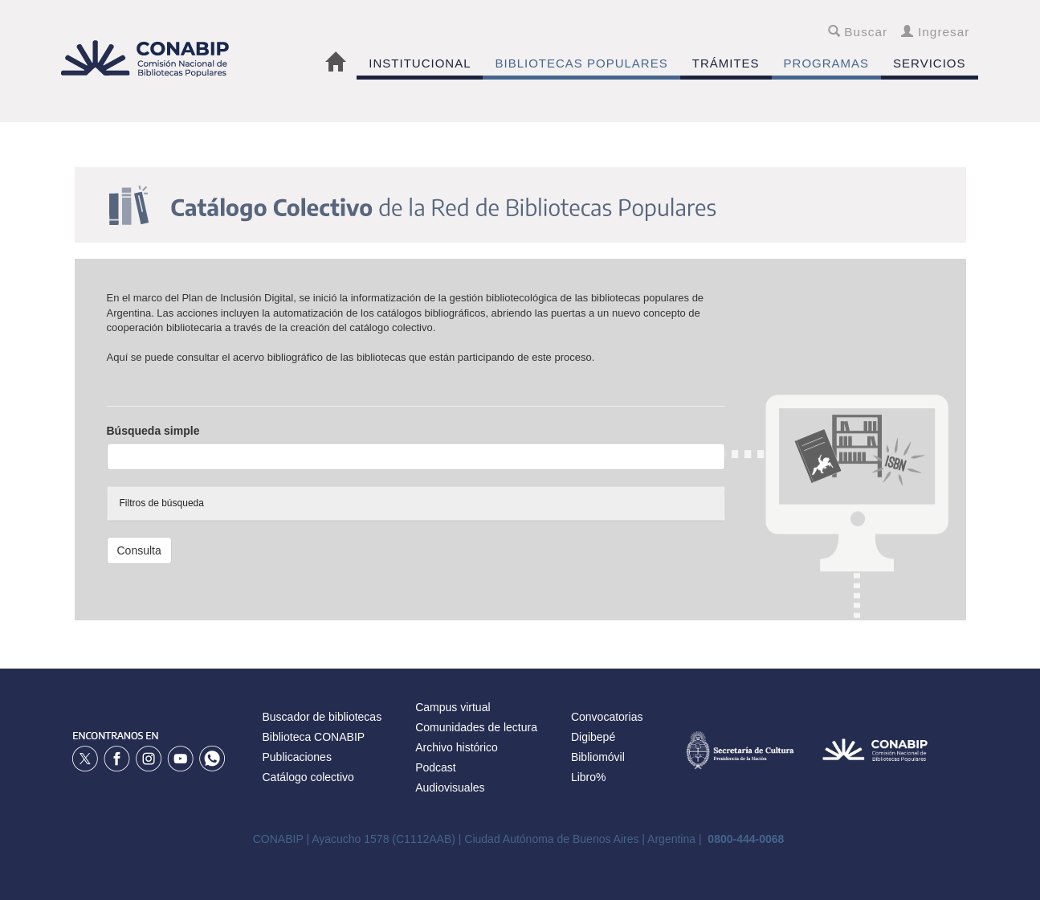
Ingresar (935, 32)
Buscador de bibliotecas (322, 716)
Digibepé (593, 736)
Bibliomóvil (598, 757)
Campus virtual (452, 707)
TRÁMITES (726, 63)
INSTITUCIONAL (420, 63)
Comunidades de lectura (476, 727)
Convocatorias (607, 716)
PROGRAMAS (827, 63)
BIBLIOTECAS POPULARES (581, 63)
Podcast (435, 767)
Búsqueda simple (153, 430)
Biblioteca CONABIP (314, 736)
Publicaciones (297, 757)
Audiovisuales (449, 787)
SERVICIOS (929, 63)
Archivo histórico (456, 747)
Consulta (139, 550)
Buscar (858, 32)
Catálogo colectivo (308, 777)
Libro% (588, 777)
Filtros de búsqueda (162, 503)
